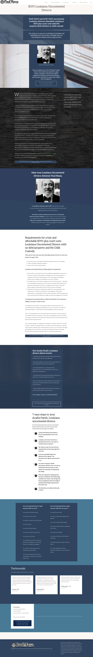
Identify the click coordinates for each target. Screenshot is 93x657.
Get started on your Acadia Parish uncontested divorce (46, 404)
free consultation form (48, 153)
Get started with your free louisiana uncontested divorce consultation (22, 623)
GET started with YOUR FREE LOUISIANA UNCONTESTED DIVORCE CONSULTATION (46, 336)
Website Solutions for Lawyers (43, 648)
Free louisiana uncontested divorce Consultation (46, 83)
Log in (51, 648)
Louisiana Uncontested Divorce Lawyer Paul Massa (28, 648)
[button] (91, 2)
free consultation (51, 222)
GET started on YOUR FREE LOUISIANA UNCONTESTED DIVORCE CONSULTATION (35, 162)
